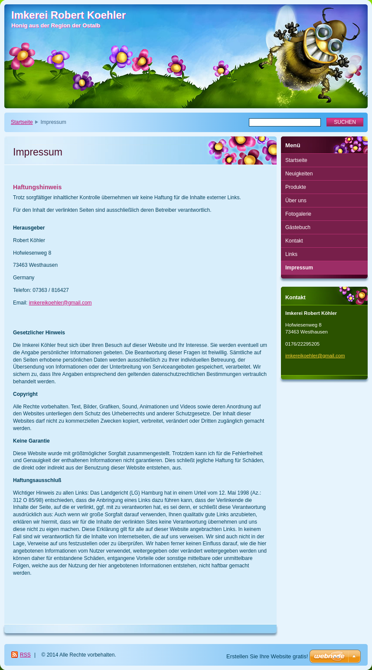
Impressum (299, 268)
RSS (25, 655)
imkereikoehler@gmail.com (60, 303)
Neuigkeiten (299, 174)
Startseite (22, 122)
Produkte (295, 187)
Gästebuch (297, 227)
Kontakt (294, 241)
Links (291, 254)
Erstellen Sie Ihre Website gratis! (267, 656)
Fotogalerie (298, 214)
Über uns (296, 200)
